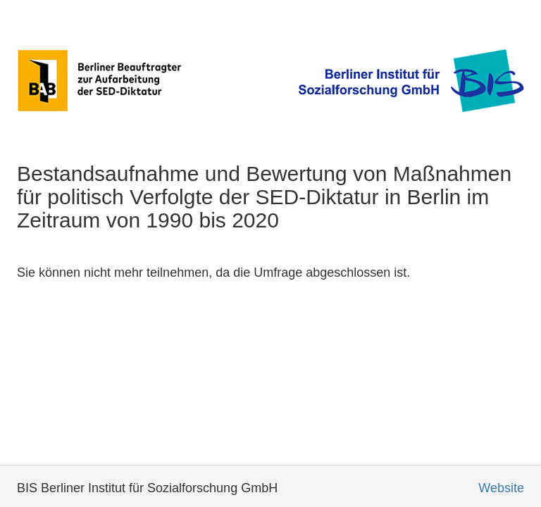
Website (501, 488)
